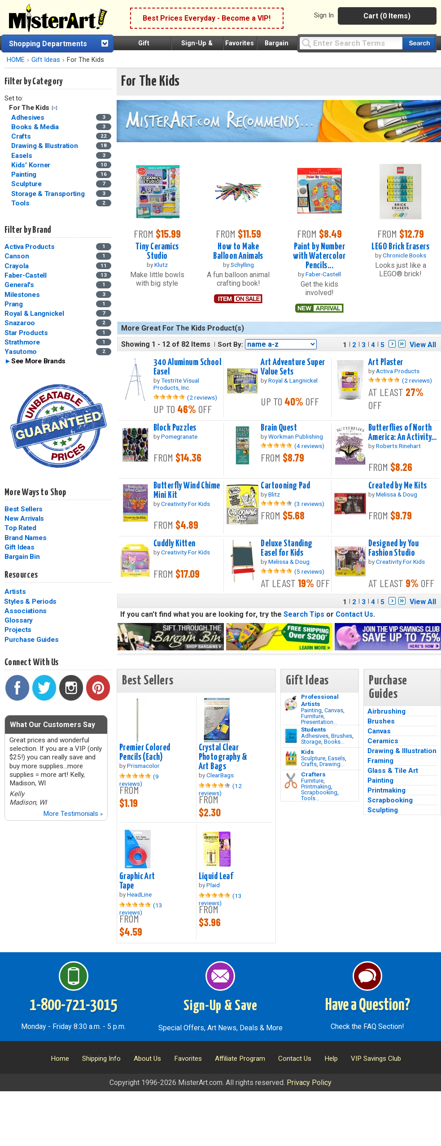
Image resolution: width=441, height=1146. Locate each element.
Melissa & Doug (396, 494)
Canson (16, 256)
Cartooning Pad (285, 485)
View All (423, 344)
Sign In (324, 15)
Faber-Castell (25, 275)
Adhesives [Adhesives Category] (28, 117)
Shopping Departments (48, 43)
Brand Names (25, 538)
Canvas (333, 710)
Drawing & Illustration (402, 751)
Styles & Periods (30, 601)
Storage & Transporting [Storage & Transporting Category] (48, 194)
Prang (13, 304)
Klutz (161, 264)
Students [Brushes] (313, 729)
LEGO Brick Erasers (400, 246)
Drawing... (332, 764)
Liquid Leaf (216, 876)
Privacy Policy (309, 1082)
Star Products (26, 333)
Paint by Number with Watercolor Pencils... (319, 256)
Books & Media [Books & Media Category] (36, 127)
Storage (311, 741)
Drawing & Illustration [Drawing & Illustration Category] (45, 146)
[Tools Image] (290, 781)
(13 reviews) (140, 909)
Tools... (310, 798)
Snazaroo (19, 323)
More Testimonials (73, 814)
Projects (17, 630)
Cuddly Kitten (174, 543)
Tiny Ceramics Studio (157, 251)
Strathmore (22, 342)
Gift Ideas (45, 60)
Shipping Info (101, 1058)
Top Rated (20, 528)
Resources (21, 575)
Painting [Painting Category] (24, 174)
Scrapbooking (319, 792)
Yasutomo (20, 352)
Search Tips (304, 614)
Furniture (312, 716)
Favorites (239, 43)
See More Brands (38, 361)
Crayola (16, 266)
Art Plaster (385, 362)
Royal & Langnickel (34, 313)
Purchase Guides (31, 640)
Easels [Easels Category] (22, 156)
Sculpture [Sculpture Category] (27, 184)
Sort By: (230, 344)
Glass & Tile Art (392, 771)
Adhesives (314, 735)
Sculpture (313, 758)
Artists (15, 592)
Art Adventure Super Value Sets (293, 367)
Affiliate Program (240, 1058)
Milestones (22, 295)
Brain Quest (279, 427)
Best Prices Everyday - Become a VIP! (207, 18)
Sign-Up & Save (220, 1006)
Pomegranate (179, 436)
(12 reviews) (220, 789)
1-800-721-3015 (73, 1006)
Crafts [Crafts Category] (21, 136)
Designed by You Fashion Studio (393, 548)
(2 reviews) (202, 397)
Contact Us (354, 614)
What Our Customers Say (52, 724)
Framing (380, 761)
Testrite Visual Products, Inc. (176, 384)
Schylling (242, 264)
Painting (311, 710)
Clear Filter (54, 108)
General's (19, 285)
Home (60, 1058)
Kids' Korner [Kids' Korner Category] (31, 165)
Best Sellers (23, 509)
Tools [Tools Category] (21, 203)
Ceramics (382, 741)
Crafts (309, 764)
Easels (336, 758)
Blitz (274, 494)
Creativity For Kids (185, 503)
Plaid (213, 885)
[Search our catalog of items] (418, 43)
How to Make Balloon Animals (238, 251)
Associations (25, 611)
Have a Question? (367, 1006)
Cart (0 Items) (386, 16)
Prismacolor (143, 765)
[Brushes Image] (290, 736)
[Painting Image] (290, 703)
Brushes (341, 735)
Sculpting (382, 810)
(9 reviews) (139, 780)
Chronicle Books (404, 255)
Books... (334, 741)
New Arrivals (24, 518)
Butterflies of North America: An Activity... (402, 432)
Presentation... (319, 722)
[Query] (350, 42)
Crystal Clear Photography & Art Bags (223, 757)
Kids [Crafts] (307, 751)
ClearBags (220, 775)
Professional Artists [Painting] (320, 700)
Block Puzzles (174, 427)
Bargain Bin (21, 557)
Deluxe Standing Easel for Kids (286, 548)
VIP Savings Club (376, 1058)
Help (331, 1058)
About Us (147, 1058)
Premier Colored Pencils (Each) (144, 752)
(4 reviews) (309, 445)
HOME (16, 60)
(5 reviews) (309, 571)
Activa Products (29, 247)
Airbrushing (386, 711)
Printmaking (316, 786)
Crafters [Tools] (313, 774)
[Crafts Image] (290, 758)
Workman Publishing (295, 436)
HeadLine (139, 894)
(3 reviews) (309, 503)
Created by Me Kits (397, 485)
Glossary (18, 620)
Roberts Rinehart (398, 445)
